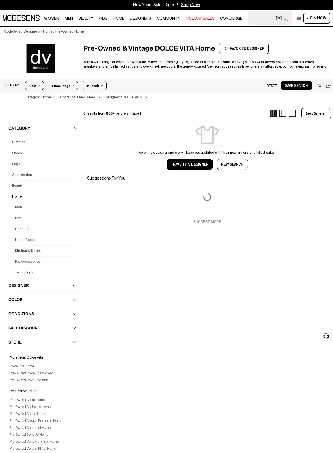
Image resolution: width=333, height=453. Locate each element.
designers (140, 19)
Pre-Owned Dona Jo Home (29, 435)
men (69, 19)
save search (296, 86)
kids (103, 19)
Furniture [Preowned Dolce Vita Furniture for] (22, 229)
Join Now (316, 18)
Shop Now (190, 5)
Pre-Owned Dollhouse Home (30, 407)
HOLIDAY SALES (200, 19)
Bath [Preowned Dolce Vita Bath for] (18, 207)
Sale (32, 86)
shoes (17, 153)
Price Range (61, 86)
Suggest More (207, 222)
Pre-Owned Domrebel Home (30, 428)
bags (16, 164)
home (118, 19)
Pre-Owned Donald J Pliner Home (34, 442)
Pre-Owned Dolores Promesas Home (36, 421)
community (168, 19)
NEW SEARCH (232, 164)
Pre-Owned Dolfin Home (27, 400)
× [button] (55, 97)
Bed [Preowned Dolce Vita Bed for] (18, 218)
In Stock (92, 86)
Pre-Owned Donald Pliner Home (33, 448)
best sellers (315, 113)
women (51, 19)
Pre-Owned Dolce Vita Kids (29, 380)
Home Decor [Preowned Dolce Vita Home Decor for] (25, 240)
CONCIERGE (231, 19)
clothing (19, 142)
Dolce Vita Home (22, 366)
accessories (22, 175)
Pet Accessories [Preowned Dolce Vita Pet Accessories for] (28, 261)
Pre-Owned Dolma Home (28, 414)
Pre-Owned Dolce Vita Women (32, 373)
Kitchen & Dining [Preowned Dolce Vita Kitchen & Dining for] (28, 251)
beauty (86, 19)
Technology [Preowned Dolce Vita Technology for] (24, 272)
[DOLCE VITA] (40, 59)
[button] (11, 85)
